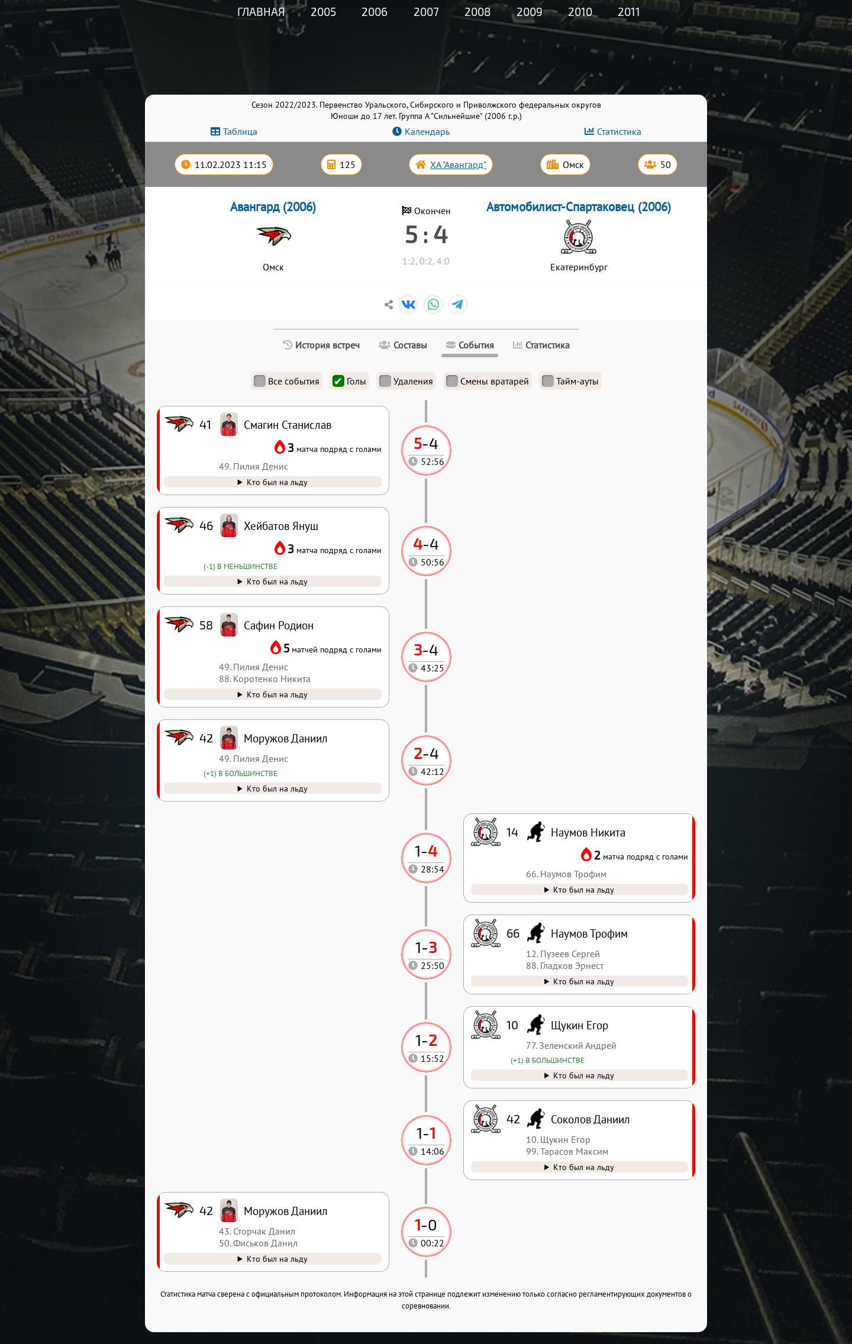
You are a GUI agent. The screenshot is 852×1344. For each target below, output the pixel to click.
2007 (426, 11)
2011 (629, 11)
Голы (349, 381)
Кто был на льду (277, 1258)
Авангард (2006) (273, 207)
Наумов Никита (588, 832)
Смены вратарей (487, 381)
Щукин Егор (579, 1024)
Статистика (619, 131)
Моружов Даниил (286, 1210)
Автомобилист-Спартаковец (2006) (578, 207)
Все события (287, 381)
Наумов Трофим (589, 933)
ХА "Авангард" (458, 164)
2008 (477, 11)
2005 (323, 11)
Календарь (427, 131)
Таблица (240, 131)
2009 (530, 11)
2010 (580, 11)
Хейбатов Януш (281, 525)
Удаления (406, 381)
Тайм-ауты (570, 381)
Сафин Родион (279, 625)
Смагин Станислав (287, 424)
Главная (261, 11)
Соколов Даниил (590, 1119)
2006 (375, 11)
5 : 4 (426, 233)
